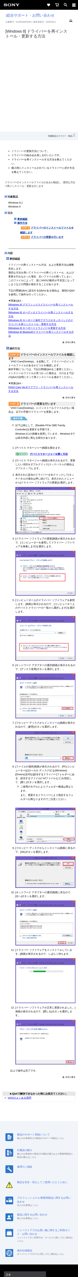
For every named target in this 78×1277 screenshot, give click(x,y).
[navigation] (74, 5)
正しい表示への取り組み (39, 1257)
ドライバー (17, 60)
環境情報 (39, 1217)
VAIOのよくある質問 (19, 1007)
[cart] (57, 5)
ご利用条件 (39, 1249)
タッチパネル (56, 374)
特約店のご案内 (53, 1212)
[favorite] (48, 5)
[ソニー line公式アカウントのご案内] (26, 1227)
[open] (65, 5)
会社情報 (22, 1212)
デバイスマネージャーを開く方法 (49, 363)
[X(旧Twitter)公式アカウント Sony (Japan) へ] (35, 1227)
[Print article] (71, 21)
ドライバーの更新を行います (42, 147)
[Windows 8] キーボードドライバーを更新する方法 (37, 237)
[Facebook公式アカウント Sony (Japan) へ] (51, 1227)
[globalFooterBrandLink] (39, 1269)
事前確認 (22, 128)
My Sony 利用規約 (57, 1217)
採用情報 (35, 1212)
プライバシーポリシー (39, 1253)
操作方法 (22, 132)
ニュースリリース (20, 1217)
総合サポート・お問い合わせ (30, 15)
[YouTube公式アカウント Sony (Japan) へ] (43, 1227)
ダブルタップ (22, 378)
